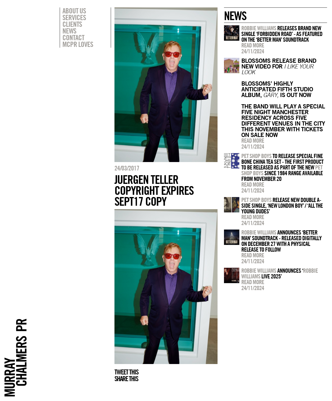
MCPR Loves (77, 44)
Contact (73, 37)
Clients (72, 24)
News (69, 30)
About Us (74, 10)
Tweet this (126, 372)
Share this (126, 378)
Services (74, 17)
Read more (252, 45)
